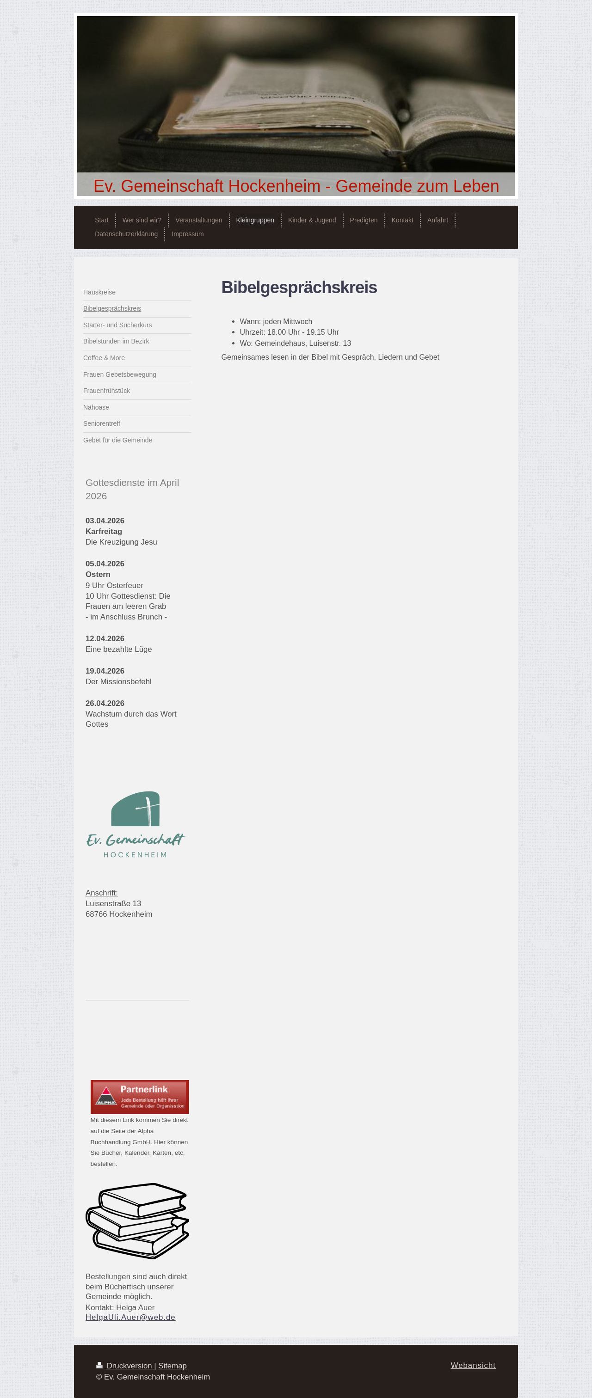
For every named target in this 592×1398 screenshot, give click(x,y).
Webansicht (473, 1365)
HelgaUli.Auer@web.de (131, 1317)
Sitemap (172, 1365)
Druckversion (125, 1365)
